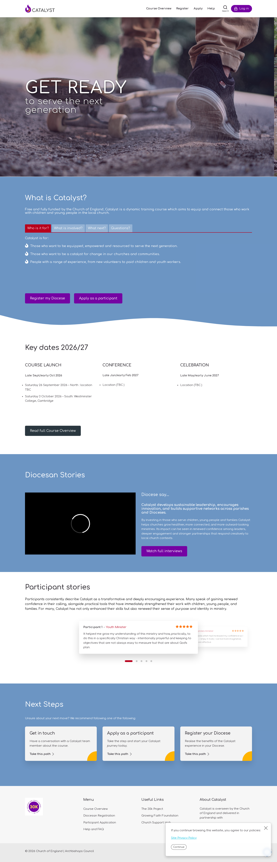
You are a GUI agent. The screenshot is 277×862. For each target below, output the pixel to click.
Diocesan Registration (99, 815)
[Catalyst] (44, 8)
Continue (178, 847)
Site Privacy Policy (184, 838)
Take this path (40, 754)
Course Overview (95, 809)
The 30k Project (152, 809)
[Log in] (241, 8)
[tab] (38, 228)
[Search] (225, 8)
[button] (129, 661)
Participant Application (99, 822)
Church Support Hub (156, 822)
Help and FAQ (93, 829)
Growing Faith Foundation (159, 815)
